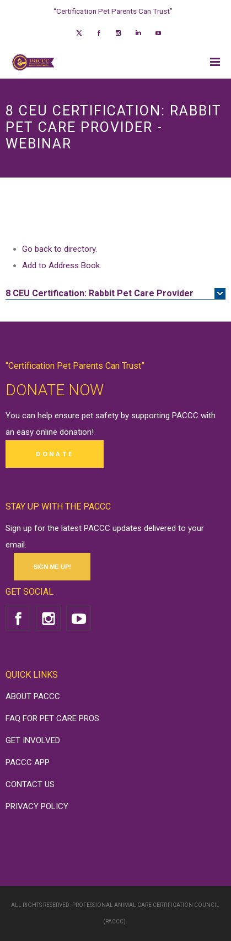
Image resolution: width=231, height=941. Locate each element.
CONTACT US (30, 784)
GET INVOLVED (33, 740)
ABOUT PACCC (33, 696)
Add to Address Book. (61, 265)
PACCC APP (28, 762)
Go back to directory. (59, 249)
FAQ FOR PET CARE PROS (52, 718)
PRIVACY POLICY (37, 806)
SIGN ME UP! (52, 566)
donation (76, 432)
